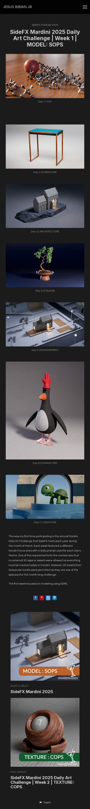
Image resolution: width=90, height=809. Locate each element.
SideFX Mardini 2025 (45, 25)
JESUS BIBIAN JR (17, 7)
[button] (45, 802)
